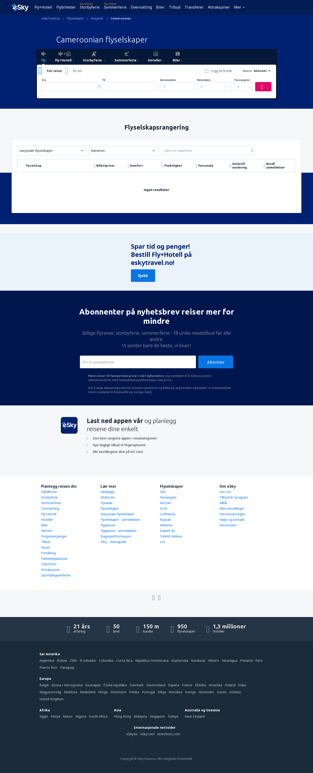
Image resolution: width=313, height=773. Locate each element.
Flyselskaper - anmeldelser (120, 519)
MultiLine (107, 497)
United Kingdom (51, 699)
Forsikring (48, 553)
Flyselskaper (110, 508)
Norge (103, 692)
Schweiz (235, 692)
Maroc (68, 716)
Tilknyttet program (233, 497)
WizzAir (165, 503)
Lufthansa (167, 514)
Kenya (55, 716)
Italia (242, 685)
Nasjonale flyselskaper (117, 514)
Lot (162, 542)
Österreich (118, 692)
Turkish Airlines (171, 536)
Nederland (87, 692)
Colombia (106, 660)
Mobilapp (107, 492)
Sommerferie (115, 7)
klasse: (247, 71)
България (93, 685)
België (44, 685)
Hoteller (47, 519)
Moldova (70, 692)
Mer (237, 7)
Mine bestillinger (231, 508)
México (213, 660)
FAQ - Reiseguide (113, 542)
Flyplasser (108, 525)
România (175, 692)
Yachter (46, 530)
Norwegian (168, 497)
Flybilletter (66, 7)
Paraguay (67, 667)
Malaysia (140, 716)
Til (103, 80)
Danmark (136, 685)
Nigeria (80, 716)
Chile (73, 660)
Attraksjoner (219, 7)
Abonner (216, 362)
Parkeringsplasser (54, 558)
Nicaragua (229, 660)
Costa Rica (124, 660)
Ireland (230, 685)
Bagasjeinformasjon (116, 536)
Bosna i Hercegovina (67, 685)
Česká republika (115, 685)
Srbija (162, 692)
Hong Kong (122, 716)
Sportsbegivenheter (56, 575)
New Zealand (195, 716)
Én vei (77, 71)
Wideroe (166, 525)
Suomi (221, 692)
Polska (134, 692)
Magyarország (50, 692)
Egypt (43, 716)
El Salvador (88, 660)
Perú (258, 660)
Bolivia (62, 660)
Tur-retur (54, 71)
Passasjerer (242, 80)
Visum (45, 547)
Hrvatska (215, 685)
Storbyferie (90, 7)
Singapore (157, 716)
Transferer (194, 7)
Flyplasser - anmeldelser (119, 530)
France (187, 685)
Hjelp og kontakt (232, 519)
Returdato (203, 80)
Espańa (173, 685)
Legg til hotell (221, 71)
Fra (44, 80)
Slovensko (206, 692)
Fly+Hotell (43, 7)
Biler (160, 7)
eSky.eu (131, 734)
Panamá (246, 660)
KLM (163, 508)
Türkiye (173, 716)
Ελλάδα (200, 685)
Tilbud (174, 7)
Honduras (198, 660)
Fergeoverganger (54, 536)
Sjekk (143, 275)
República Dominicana (152, 660)
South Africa (98, 716)
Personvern (228, 525)
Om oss (225, 492)
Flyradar (107, 503)
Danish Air (167, 530)
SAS (163, 492)
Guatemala (179, 660)
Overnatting (141, 7)
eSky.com (147, 734)
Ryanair (165, 519)
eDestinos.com (168, 734)
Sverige (190, 692)
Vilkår (223, 503)
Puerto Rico (48, 667)
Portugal (148, 692)
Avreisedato (168, 80)
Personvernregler (232, 514)
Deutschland (155, 685)
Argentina (46, 660)
